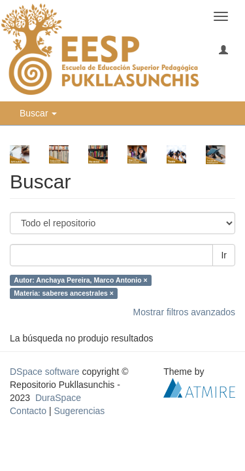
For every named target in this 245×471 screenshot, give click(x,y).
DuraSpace (58, 397)
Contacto (28, 411)
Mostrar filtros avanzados (184, 312)
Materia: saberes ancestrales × (64, 293)
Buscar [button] (38, 113)
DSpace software (45, 371)
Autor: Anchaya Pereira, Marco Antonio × (80, 280)
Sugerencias (79, 411)
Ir (224, 255)
